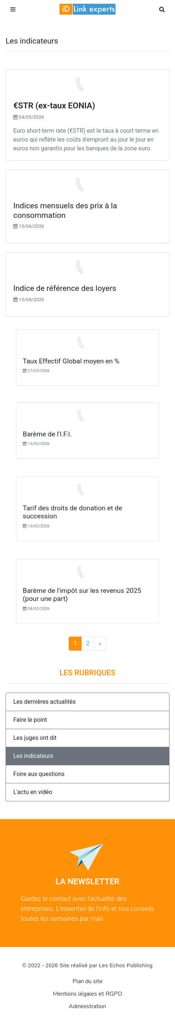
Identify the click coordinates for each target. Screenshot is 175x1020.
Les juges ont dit (34, 737)
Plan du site (87, 981)
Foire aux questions (39, 773)
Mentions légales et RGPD (87, 994)
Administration (87, 1006)
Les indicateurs (33, 755)
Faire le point (30, 719)
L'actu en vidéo (32, 792)
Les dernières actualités (44, 701)
